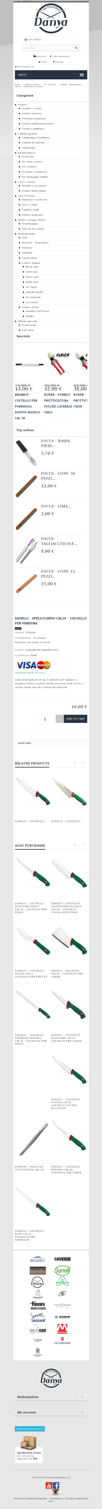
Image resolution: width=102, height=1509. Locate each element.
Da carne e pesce (32, 161)
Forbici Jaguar (31, 262)
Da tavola (28, 156)
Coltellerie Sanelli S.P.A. (42, 649)
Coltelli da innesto (33, 142)
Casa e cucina (26, 181)
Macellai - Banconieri (35, 242)
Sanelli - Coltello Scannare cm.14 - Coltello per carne (66, 1037)
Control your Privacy (30, 1428)
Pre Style (31, 286)
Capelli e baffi (30, 209)
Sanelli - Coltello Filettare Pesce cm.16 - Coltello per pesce (31, 908)
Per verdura (50, 84)
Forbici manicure (32, 214)
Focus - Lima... (56, 506)
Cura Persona (26, 195)
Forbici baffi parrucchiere (38, 123)
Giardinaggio (30, 223)
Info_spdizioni (61, 56)
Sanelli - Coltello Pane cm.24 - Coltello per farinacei (29, 1235)
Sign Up (59, 61)
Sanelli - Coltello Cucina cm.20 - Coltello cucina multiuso (65, 1104)
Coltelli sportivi (27, 133)
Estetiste (27, 252)
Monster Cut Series (37, 311)
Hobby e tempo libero (32, 219)
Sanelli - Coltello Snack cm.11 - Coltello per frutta (31, 973)
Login (44, 61)
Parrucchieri (29, 257)
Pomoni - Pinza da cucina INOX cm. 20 (29, 1168)
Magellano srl (62, 1477)
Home (17, 84)
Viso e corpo (30, 204)
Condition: (23, 655)
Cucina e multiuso (33, 128)
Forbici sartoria (32, 113)
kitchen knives (32, 84)
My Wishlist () (26, 66)
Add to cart (75, 719)
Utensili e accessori (34, 185)
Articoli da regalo (33, 228)
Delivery (41, 56)
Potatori (27, 247)
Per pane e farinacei (34, 171)
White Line (32, 281)
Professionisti (26, 233)
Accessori (32, 302)
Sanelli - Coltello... (30, 821)
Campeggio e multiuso (36, 137)
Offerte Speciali (27, 321)
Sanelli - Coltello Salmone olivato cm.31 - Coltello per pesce (31, 1039)
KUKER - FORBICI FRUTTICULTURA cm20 (87, 400)
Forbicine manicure (34, 118)
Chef (24, 237)
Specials (23, 336)
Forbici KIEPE (30, 307)
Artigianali (28, 147)
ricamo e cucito (32, 108)
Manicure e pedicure (34, 199)
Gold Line (32, 271)
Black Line (32, 266)
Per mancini (33, 297)
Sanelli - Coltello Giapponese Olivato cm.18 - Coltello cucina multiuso (66, 908)
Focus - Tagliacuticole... (59, 541)
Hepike (30, 316)
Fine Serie (28, 330)
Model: (20, 632)
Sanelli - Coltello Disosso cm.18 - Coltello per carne (66, 1169)
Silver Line (32, 276)
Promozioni (29, 324)
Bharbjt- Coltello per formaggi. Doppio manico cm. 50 (27, 406)
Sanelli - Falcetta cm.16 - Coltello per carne (67, 973)
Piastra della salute (34, 190)
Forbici (22, 104)
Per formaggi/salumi (35, 176)
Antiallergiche (34, 292)
